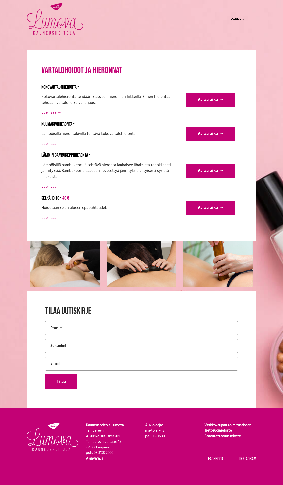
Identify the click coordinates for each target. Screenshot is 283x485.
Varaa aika (210, 99)
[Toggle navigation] (250, 18)
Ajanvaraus (94, 459)
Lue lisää (51, 113)
